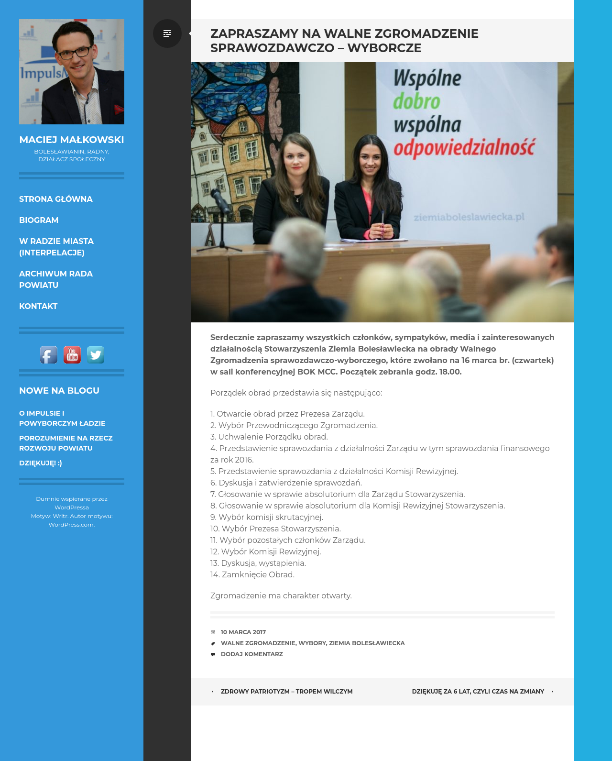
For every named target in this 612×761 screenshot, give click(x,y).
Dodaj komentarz (252, 654)
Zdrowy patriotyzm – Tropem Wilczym (281, 691)
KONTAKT (38, 306)
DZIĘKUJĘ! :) (40, 463)
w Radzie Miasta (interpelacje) (56, 247)
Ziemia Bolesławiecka (367, 643)
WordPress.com (71, 524)
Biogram (39, 220)
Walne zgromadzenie (258, 643)
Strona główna (56, 199)
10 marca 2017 (243, 632)
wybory (312, 643)
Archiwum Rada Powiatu (56, 279)
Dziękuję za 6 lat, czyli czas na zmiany (483, 691)
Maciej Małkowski (71, 139)
